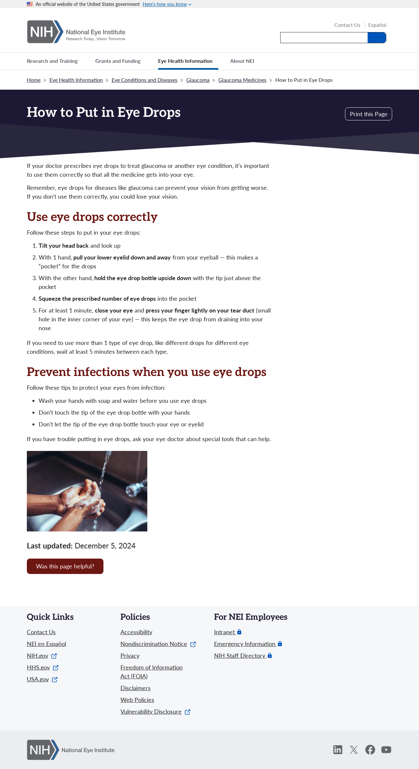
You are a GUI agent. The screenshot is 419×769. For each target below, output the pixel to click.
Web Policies (137, 699)
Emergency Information (245, 643)
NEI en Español (46, 643)
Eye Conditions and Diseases (144, 80)
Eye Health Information (76, 80)
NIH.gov (42, 655)
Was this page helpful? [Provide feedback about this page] (65, 566)
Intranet (225, 632)
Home (34, 80)
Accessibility (136, 631)
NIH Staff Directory (240, 655)
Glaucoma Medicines (242, 80)
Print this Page (369, 113)
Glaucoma (198, 80)
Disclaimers (135, 687)
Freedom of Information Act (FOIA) (151, 672)
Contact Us (347, 25)
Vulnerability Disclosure (155, 711)
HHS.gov (43, 667)
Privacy (129, 655)
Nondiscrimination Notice (158, 643)
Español (377, 25)
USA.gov (42, 679)
